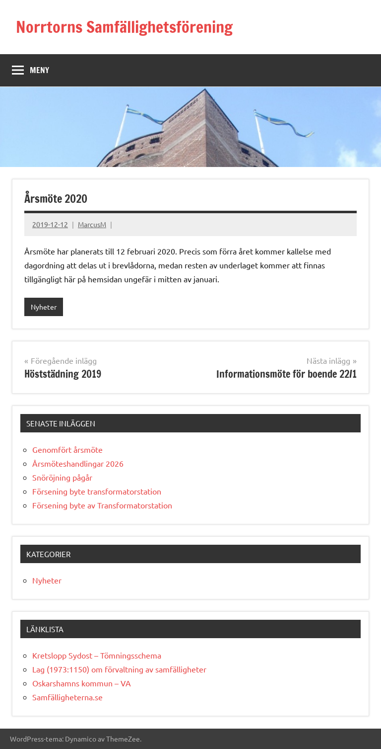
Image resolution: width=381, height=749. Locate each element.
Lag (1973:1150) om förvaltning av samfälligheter (119, 669)
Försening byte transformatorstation (96, 491)
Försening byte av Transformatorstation (102, 505)
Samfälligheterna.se (67, 697)
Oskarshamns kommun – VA (81, 683)
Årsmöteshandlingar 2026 (78, 463)
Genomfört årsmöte (67, 449)
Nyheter (44, 306)
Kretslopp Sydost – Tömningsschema (96, 655)
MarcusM (92, 224)
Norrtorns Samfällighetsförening (124, 26)
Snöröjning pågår (62, 477)
